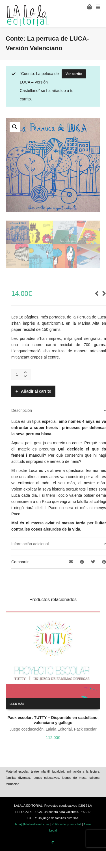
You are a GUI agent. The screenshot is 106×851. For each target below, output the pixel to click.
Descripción (21, 410)
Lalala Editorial (59, 729)
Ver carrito (74, 74)
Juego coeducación (26, 729)
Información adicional (30, 544)
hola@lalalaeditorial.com (32, 824)
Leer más (17, 703)
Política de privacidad (66, 824)
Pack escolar (85, 729)
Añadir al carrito (36, 391)
